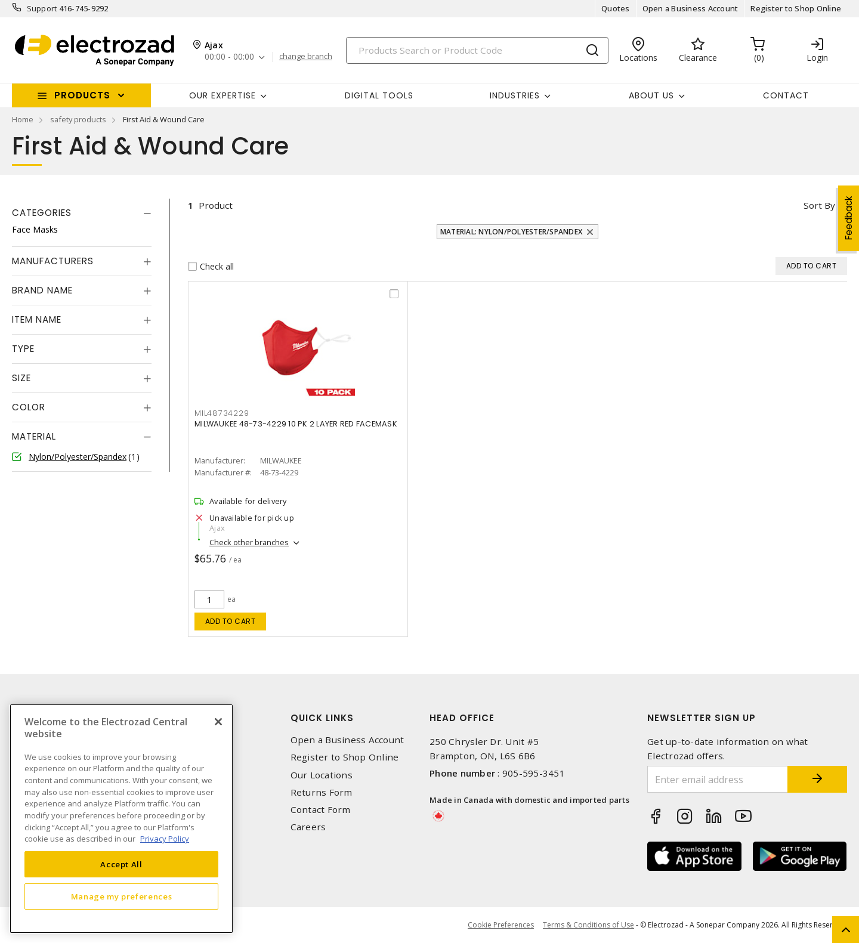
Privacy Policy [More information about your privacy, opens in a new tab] (164, 838)
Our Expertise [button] (222, 95)
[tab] (82, 213)
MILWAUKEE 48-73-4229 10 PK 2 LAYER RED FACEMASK (295, 424)
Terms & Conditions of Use (588, 925)
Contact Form (321, 809)
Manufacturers (53, 261)
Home (22, 119)
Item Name (36, 319)
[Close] (218, 722)
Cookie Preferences (501, 925)
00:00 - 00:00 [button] (229, 57)
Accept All (121, 864)
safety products (78, 119)
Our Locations (322, 775)
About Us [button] (651, 95)
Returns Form (322, 792)
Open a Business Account (690, 8)
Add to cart (230, 621)
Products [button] (82, 95)
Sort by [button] (819, 205)
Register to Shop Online (795, 8)
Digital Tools (379, 95)
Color (28, 407)
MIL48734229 (221, 413)
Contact (786, 95)
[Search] (477, 50)
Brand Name (42, 290)
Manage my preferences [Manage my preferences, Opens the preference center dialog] (121, 896)
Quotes (615, 8)
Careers (308, 827)
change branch (305, 56)
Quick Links (322, 718)
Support (42, 8)
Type (23, 348)
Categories (42, 212)
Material (34, 436)
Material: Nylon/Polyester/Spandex (511, 232)
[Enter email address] (717, 779)
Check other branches (249, 542)
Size (21, 378)
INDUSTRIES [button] (515, 95)
